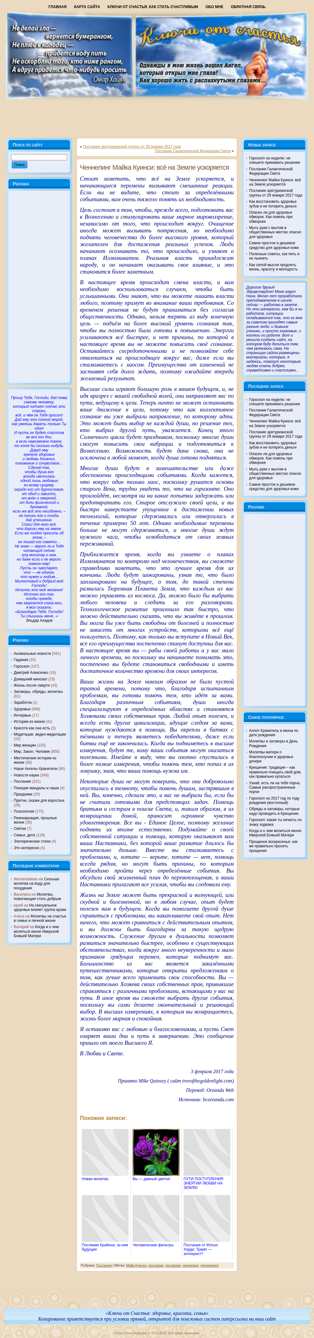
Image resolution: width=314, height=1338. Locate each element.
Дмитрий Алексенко (31, 672)
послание (156, 1265)
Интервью (22, 715)
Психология (24, 811)
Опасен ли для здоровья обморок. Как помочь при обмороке (270, 217)
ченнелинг (191, 1265)
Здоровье (22, 709)
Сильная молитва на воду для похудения (36, 883)
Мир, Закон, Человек (32, 751)
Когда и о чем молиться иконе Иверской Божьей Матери (36, 931)
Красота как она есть (32, 728)
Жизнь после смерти (32, 685)
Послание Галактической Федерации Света (193, 151)
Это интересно (26, 848)
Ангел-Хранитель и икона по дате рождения (273, 732)
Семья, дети (24, 835)
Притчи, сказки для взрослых (39, 800)
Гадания (21, 660)
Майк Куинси (136, 1265)
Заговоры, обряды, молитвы (38, 691)
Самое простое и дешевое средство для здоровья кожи (274, 245)
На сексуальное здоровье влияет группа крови (40, 907)
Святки (20, 828)
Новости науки (26, 775)
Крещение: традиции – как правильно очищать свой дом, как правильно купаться (275, 772)
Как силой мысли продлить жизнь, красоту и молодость (273, 267)
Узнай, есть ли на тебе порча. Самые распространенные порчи (275, 787)
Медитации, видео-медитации (40, 734)
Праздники (23, 794)
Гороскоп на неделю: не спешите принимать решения (274, 160)
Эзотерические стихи (32, 841)
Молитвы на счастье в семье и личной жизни (40, 918)
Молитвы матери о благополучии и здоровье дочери (271, 756)
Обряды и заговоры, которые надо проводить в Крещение (274, 811)
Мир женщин (25, 745)
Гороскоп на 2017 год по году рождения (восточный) (274, 800)
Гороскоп (21, 666)
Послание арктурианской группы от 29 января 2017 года (132, 146)
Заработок (23, 702)
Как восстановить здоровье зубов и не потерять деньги (273, 203)
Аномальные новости (32, 653)
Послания (22, 781)
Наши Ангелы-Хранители (35, 768)
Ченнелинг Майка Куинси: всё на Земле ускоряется (154, 167)
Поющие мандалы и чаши (36, 788)
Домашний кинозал (30, 679)
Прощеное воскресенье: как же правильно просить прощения (273, 846)
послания (172, 1265)
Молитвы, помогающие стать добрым (37, 896)
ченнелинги (209, 1265)
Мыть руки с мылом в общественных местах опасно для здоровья (275, 232)
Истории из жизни (29, 721)
